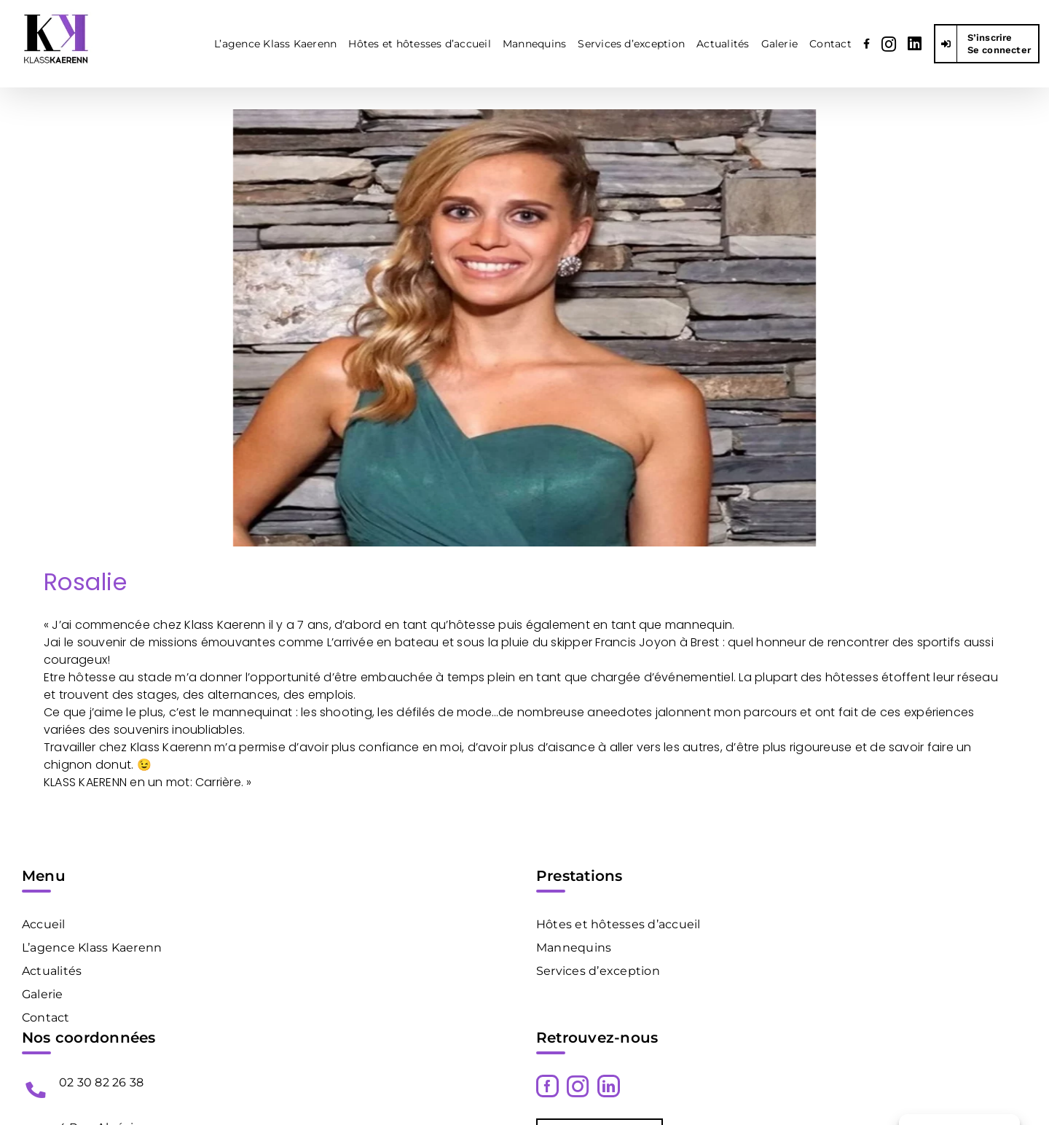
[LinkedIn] (608, 1086)
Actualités (52, 971)
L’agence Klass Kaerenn (92, 948)
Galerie (42, 994)
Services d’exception (598, 971)
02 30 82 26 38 (101, 1082)
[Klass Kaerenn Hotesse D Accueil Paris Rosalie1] (524, 327)
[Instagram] (578, 1086)
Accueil (44, 924)
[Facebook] (547, 1086)
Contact (46, 1017)
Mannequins (573, 948)
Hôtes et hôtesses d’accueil (618, 924)
